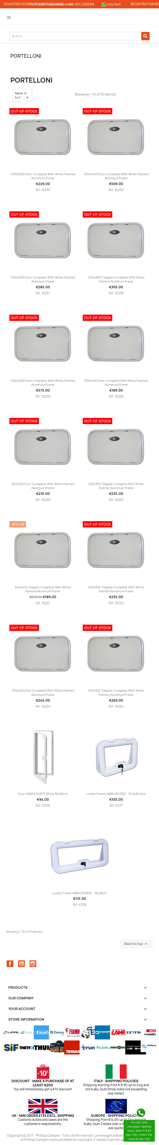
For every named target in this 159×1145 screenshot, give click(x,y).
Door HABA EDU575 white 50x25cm (43, 794)
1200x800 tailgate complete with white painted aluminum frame (116, 279)
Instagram (33, 963)
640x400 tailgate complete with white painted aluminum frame (43, 589)
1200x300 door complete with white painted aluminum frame (43, 279)
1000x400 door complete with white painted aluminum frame (116, 176)
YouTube (21, 963)
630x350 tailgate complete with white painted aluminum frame (116, 486)
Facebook (10, 963)
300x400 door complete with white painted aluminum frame (116, 383)
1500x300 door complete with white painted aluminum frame (43, 383)
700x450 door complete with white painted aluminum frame (42, 693)
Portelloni (25, 55)
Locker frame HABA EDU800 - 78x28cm (80, 893)
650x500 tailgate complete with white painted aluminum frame (116, 589)
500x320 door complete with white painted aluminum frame (42, 486)
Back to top (136, 943)
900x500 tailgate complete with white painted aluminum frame (116, 693)
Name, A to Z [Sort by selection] (22, 95)
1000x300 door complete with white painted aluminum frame (43, 176)
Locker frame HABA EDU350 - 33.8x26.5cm (116, 794)
